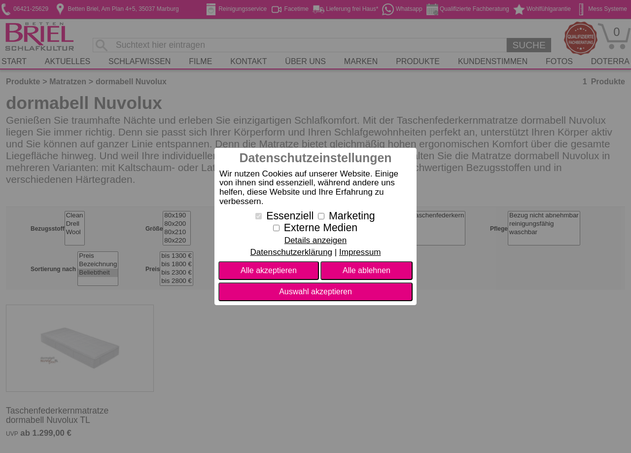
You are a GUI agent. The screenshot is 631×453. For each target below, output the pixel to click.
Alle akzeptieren (269, 270)
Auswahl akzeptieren (315, 291)
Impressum (360, 252)
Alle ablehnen (366, 270)
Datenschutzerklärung (291, 252)
